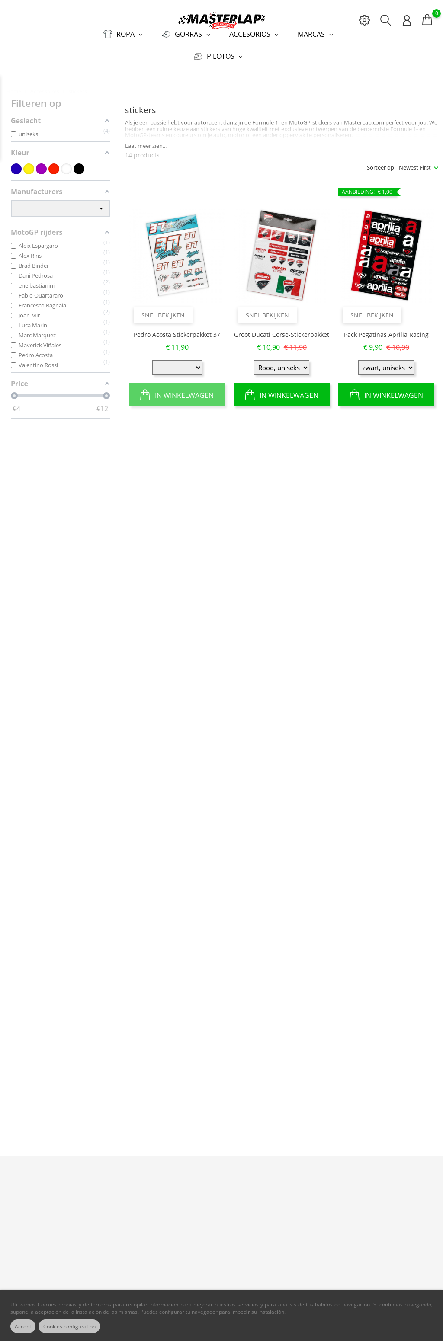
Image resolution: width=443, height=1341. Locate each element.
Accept (25, 1326)
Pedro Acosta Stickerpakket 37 (177, 329)
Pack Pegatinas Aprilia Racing (386, 329)
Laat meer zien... (146, 141)
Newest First (415, 162)
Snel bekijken (163, 310)
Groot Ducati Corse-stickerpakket (281, 329)
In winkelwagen (177, 389)
